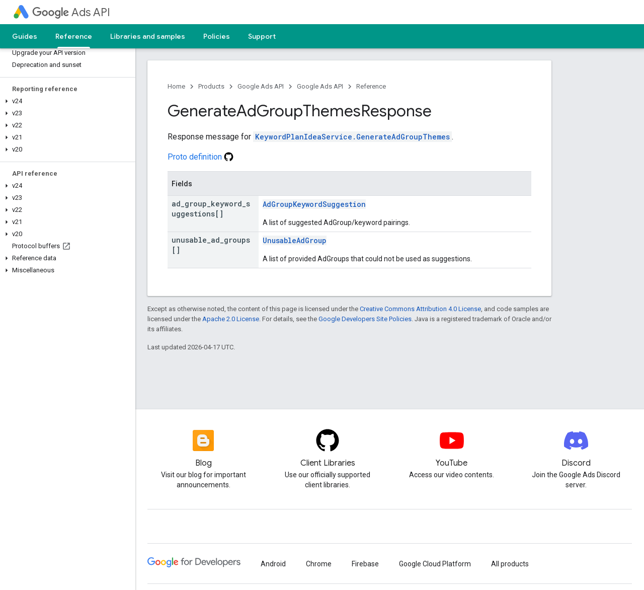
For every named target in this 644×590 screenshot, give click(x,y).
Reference (371, 86)
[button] (65, 101)
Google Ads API (260, 86)
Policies (216, 36)
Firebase (365, 564)
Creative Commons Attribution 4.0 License (420, 309)
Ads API (71, 12)
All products (510, 564)
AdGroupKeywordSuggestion (314, 204)
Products (211, 86)
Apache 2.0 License (230, 319)
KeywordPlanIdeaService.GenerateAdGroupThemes (352, 136)
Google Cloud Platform (435, 564)
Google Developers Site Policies (365, 319)
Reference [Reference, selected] (73, 36)
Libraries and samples (147, 36)
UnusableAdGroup (295, 240)
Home (176, 86)
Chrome (319, 564)
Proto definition (200, 157)
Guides (24, 36)
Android (273, 564)
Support (262, 36)
